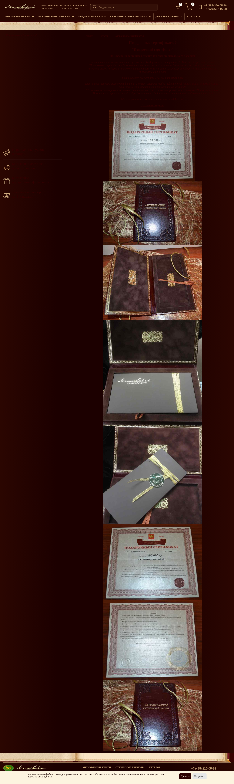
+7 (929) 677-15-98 (215, 9)
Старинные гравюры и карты (147, 15)
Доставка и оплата (190, 15)
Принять (185, 776)
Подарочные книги (103, 15)
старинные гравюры (130, 766)
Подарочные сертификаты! (128, 34)
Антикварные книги (22, 15)
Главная (89, 34)
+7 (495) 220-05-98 (215, 5)
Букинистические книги (63, 15)
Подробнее (199, 776)
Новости (103, 34)
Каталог (155, 766)
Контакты (219, 15)
